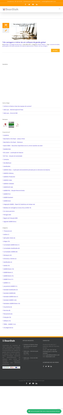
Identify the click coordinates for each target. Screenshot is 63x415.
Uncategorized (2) (8, 327)
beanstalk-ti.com (50, 356)
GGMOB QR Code (8, 187)
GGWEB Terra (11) (8, 279)
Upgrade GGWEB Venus (9, 221)
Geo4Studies (6, 166)
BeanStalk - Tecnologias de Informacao (13, 44)
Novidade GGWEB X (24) (9, 300)
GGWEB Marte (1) (8, 272)
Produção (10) (7, 317)
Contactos (6, 159)
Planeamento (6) (7, 314)
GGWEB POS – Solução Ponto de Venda (14, 190)
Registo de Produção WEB (10, 218)
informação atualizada (14, 46)
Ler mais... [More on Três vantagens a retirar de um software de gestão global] (55, 50)
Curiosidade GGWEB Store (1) (11, 245)
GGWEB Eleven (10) (8, 269)
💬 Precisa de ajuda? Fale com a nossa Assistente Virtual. (44, 411)
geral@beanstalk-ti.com (53, 355)
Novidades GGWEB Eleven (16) (11, 303)
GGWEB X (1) (6, 283)
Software (43, 44)
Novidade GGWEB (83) (9, 293)
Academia (6, 135)
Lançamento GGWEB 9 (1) (10, 286)
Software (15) (7, 320)
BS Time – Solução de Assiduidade (12, 156)
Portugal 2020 (7, 214)
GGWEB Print (6, 194)
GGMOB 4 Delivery (8, 173)
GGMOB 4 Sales (7, 180)
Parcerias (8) (6, 310)
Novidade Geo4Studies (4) (10, 289)
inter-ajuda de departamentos (27, 46)
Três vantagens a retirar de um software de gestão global (24, 42)
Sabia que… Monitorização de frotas (13, 109)
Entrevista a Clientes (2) (9, 258)
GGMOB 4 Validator (8, 183)
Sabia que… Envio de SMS (10, 113)
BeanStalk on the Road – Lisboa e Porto (14, 139)
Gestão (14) (6, 265)
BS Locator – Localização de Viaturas (13, 152)
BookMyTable (7, 149)
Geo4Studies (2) (7, 262)
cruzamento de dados (54, 44)
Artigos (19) (6, 241)
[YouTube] (48, 366)
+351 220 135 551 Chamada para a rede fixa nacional (50, 351)
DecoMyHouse (7, 163)
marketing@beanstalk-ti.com (49, 1)
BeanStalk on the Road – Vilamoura (13, 142)
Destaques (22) (7, 255)
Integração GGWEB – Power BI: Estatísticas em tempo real (19, 204)
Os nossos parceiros (9, 211)
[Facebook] (43, 366)
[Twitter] (46, 366)
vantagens (45, 46)
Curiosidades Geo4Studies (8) (11, 248)
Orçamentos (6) (7, 307)
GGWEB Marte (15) (8, 276)
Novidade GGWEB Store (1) (10, 296)
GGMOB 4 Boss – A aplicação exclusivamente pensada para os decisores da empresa (26, 170)
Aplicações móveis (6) (9, 238)
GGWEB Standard (8, 197)
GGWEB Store (7, 201)
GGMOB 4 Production (9, 176)
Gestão (39, 44)
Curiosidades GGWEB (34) (10, 251)
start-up (40, 46)
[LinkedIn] (51, 366)
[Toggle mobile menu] (60, 9)
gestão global (5, 46)
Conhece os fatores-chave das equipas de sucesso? (17, 106)
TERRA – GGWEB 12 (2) (9, 324)
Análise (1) (6, 234)
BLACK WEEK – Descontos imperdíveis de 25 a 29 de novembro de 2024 (22, 145)
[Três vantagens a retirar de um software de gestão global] (24, 31)
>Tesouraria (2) (7, 231)
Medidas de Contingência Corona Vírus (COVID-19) (17, 208)
